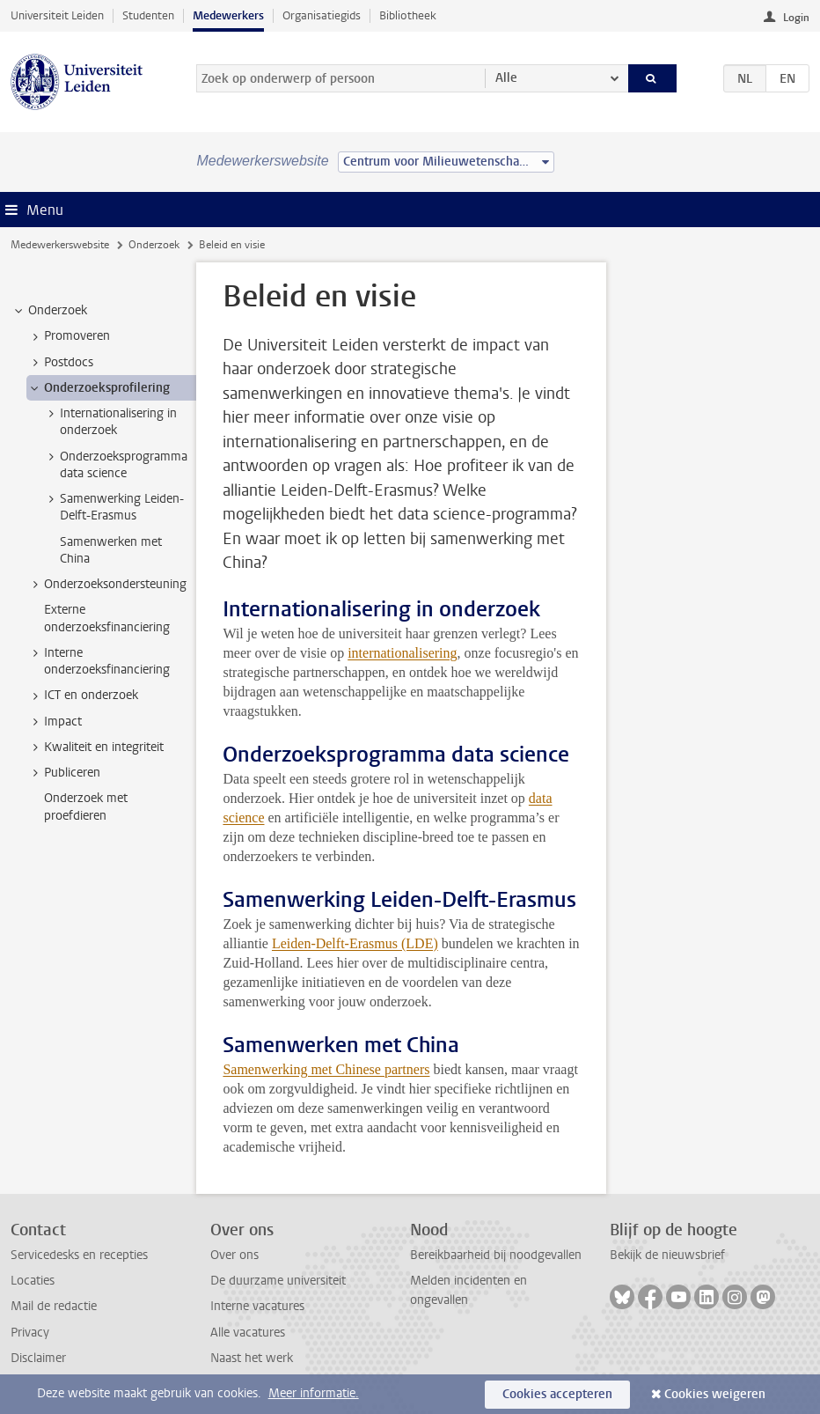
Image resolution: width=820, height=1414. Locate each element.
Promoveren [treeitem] (68, 336)
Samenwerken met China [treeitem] (111, 550)
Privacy (30, 1332)
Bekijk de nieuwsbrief (667, 1255)
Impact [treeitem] (54, 722)
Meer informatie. (313, 1393)
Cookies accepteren (557, 1394)
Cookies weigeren (714, 1394)
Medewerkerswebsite (60, 245)
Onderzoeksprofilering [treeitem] (98, 388)
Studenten (148, 15)
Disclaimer (38, 1358)
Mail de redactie (54, 1306)
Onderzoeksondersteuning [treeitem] (107, 584)
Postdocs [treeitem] (60, 363)
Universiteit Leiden (57, 15)
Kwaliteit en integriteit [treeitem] (95, 747)
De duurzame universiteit (278, 1280)
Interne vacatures (257, 1306)
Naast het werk (251, 1358)
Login (796, 18)
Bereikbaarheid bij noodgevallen (496, 1255)
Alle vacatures (247, 1332)
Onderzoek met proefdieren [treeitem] (86, 806)
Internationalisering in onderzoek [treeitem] (110, 421)
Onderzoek (153, 245)
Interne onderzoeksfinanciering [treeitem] (98, 661)
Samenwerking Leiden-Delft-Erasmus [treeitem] (113, 507)
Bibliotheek (407, 15)
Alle (506, 78)
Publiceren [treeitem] (63, 773)
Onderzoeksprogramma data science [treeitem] (115, 465)
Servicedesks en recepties (79, 1255)
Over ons (234, 1255)
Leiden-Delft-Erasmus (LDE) (355, 943)
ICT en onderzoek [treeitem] (82, 695)
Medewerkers (228, 15)
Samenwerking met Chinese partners (326, 1069)
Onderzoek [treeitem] (49, 311)
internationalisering (402, 652)
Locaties (33, 1280)
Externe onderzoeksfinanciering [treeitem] (107, 618)
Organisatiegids (321, 15)
